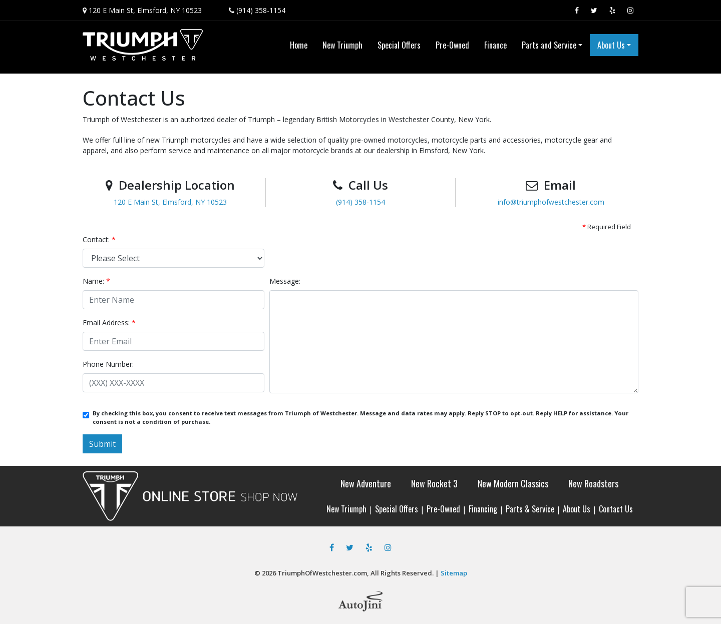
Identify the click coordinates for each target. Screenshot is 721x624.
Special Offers (396, 509)
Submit (102, 443)
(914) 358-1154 (260, 10)
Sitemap (454, 572)
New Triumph (346, 509)
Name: (96, 281)
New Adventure (365, 483)
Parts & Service (530, 509)
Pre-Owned (443, 509)
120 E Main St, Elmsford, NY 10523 (145, 10)
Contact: (99, 239)
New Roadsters (593, 483)
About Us (576, 509)
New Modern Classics (513, 483)
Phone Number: (108, 364)
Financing (483, 509)
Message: (284, 281)
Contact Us (616, 509)
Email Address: (109, 322)
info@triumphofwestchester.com (551, 202)
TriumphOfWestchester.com (322, 572)
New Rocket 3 (434, 483)
